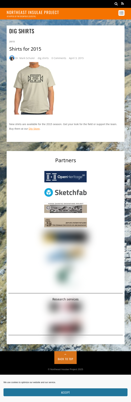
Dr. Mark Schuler (25, 58)
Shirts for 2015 (25, 49)
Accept (65, 392)
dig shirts (43, 58)
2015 (12, 41)
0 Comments (59, 58)
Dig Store (34, 128)
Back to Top (65, 359)
